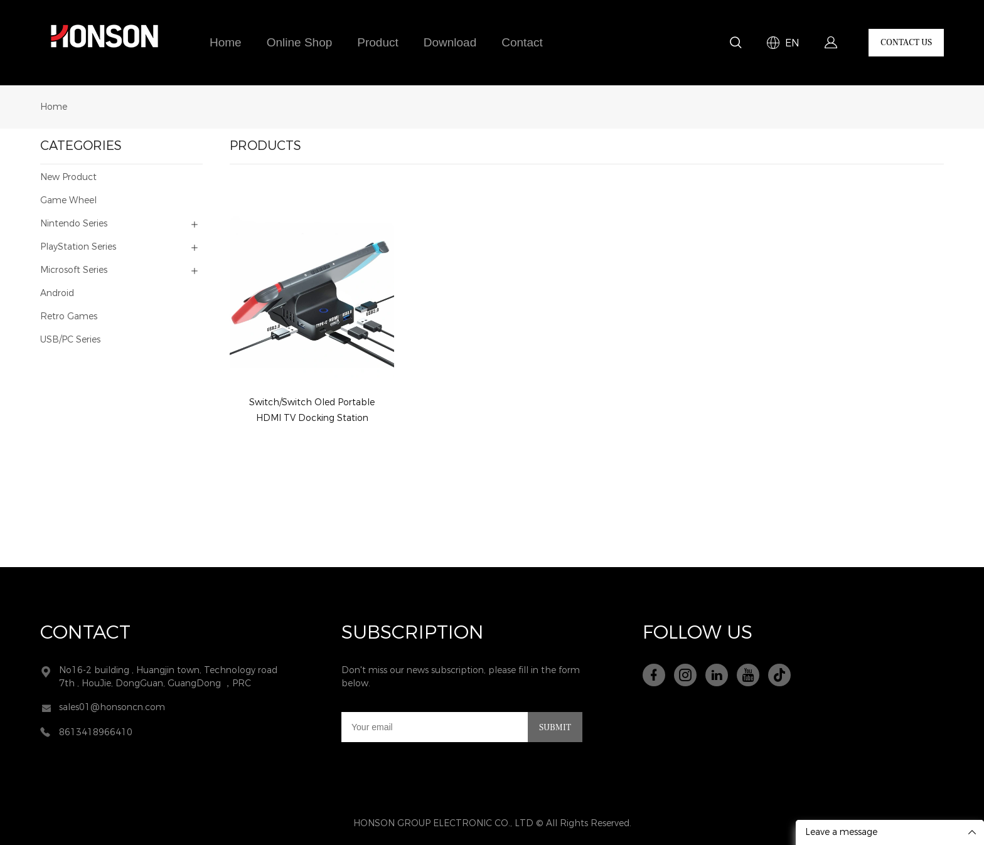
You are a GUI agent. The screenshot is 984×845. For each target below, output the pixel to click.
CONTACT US (906, 42)
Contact (521, 42)
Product (377, 42)
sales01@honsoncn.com (112, 707)
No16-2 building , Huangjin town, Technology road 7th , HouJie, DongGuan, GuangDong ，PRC (168, 676)
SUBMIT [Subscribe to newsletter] (555, 727)
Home (226, 42)
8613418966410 (95, 732)
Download (450, 42)
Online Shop (300, 42)
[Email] (434, 727)
